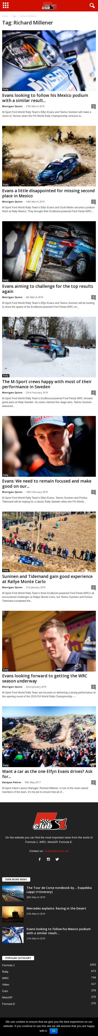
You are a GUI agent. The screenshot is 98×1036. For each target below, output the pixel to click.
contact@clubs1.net (56, 851)
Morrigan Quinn (12, 106)
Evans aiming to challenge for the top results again (47, 288)
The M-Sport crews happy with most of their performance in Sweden (47, 384)
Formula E (8, 1004)
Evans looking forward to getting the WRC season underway (44, 678)
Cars (5, 991)
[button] (91, 6)
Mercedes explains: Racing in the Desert (56, 908)
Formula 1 (8, 965)
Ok (53, 1031)
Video (5, 984)
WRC (5, 978)
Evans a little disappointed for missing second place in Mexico (48, 193)
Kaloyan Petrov (11, 782)
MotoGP (7, 997)
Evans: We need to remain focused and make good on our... (46, 483)
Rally (5, 89)
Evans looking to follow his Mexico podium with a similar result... (45, 98)
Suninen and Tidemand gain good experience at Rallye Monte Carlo (47, 579)
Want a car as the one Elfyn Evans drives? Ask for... (47, 774)
